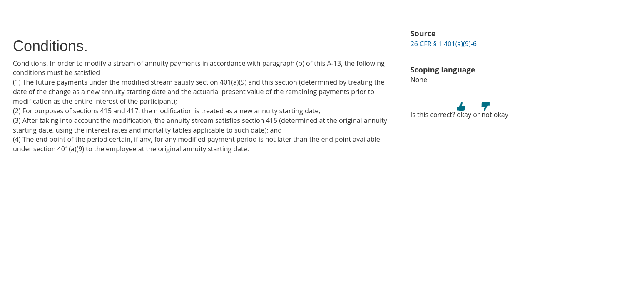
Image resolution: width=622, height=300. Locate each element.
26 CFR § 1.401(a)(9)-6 (444, 43)
